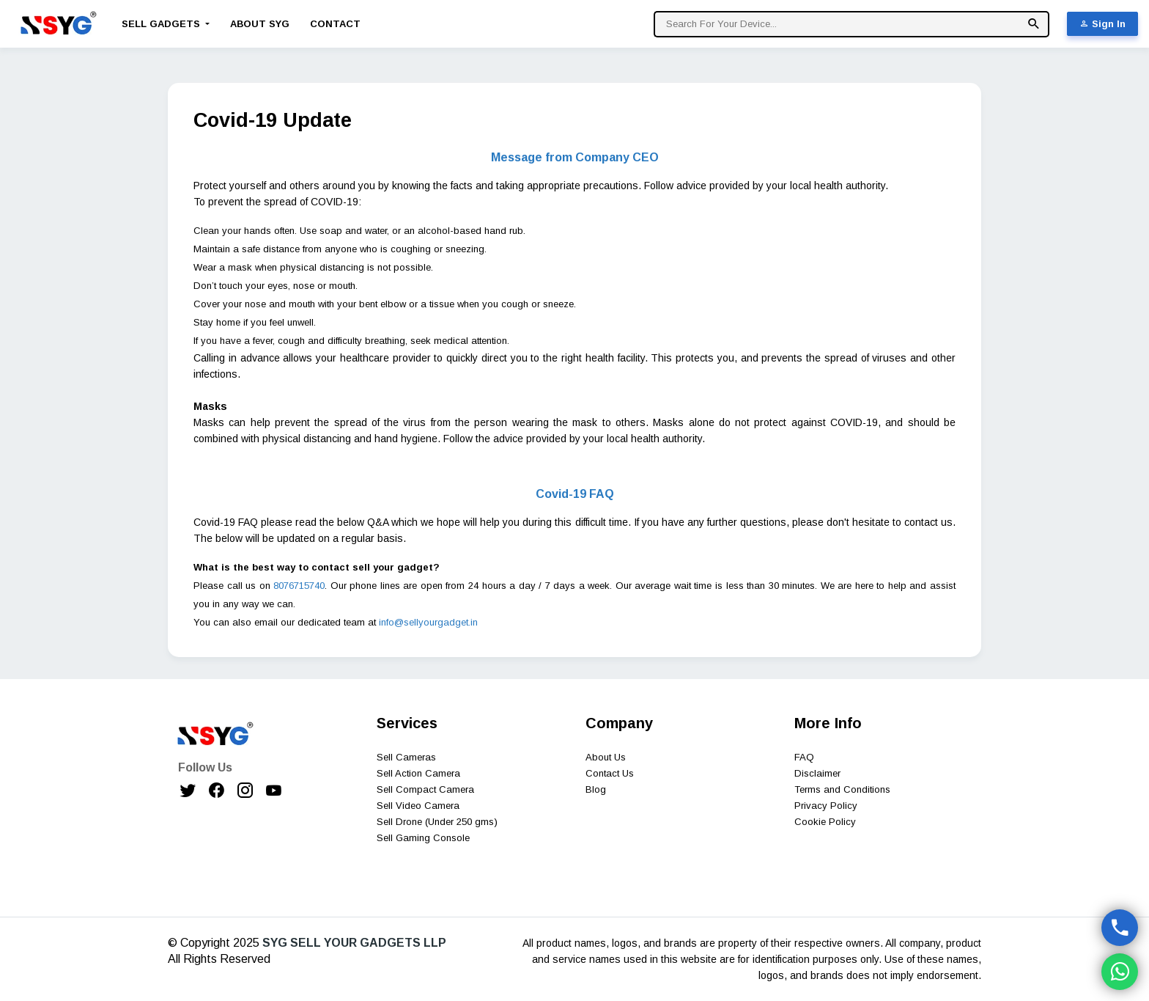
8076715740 (299, 585)
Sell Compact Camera (425, 789)
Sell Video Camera (418, 805)
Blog (595, 789)
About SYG (259, 23)
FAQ (804, 757)
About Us (605, 757)
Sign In (1102, 23)
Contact (335, 23)
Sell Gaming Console (423, 837)
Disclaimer (817, 773)
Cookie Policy (825, 821)
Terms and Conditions (842, 789)
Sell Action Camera (418, 773)
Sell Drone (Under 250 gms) (437, 821)
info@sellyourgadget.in (428, 622)
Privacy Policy (825, 805)
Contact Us (609, 773)
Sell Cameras (406, 757)
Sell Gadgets (162, 23)
